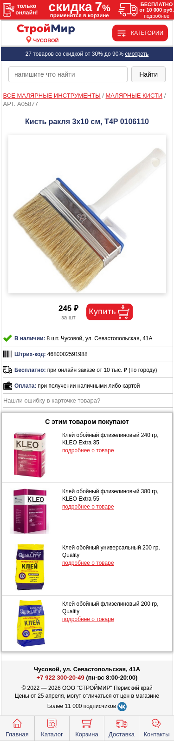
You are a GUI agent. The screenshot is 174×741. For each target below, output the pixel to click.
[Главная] (46, 29)
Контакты (156, 727)
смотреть (136, 54)
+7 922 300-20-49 (60, 677)
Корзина (86, 727)
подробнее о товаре (88, 450)
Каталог (52, 727)
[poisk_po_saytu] (68, 74)
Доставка (122, 727)
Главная (17, 727)
